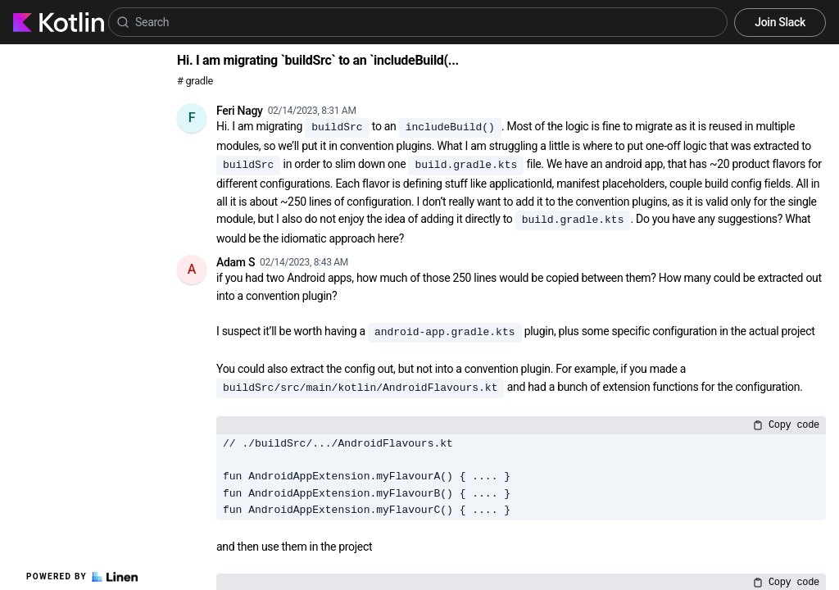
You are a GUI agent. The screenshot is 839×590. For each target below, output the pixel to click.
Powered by (82, 577)
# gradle (195, 81)
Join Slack (780, 22)
